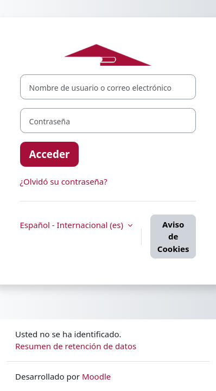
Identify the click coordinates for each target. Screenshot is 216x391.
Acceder (49, 154)
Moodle (96, 376)
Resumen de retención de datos (75, 345)
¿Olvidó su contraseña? (63, 181)
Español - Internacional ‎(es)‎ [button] (72, 224)
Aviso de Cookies (173, 236)
